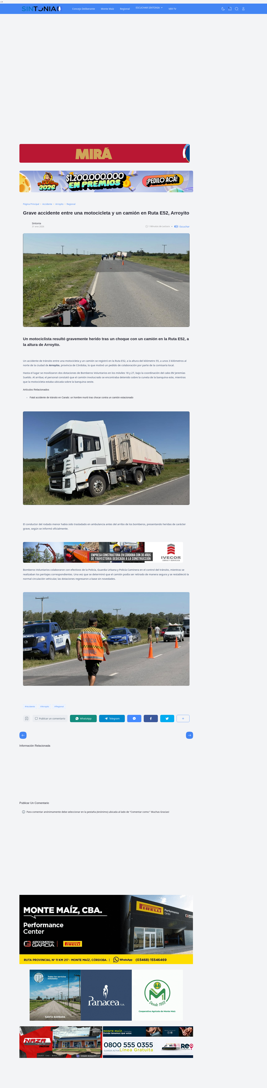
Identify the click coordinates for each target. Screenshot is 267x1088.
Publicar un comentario (50, 718)
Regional (125, 8)
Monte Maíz (107, 8)
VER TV (172, 8)
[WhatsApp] (83, 718)
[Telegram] (112, 718)
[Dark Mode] (223, 9)
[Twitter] (167, 718)
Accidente (30, 706)
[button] (180, 226)
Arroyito (45, 706)
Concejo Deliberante (83, 8)
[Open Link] (243, 9)
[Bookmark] (26, 719)
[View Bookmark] (230, 9)
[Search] (237, 9)
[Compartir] (183, 718)
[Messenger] (134, 718)
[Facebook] (151, 718)
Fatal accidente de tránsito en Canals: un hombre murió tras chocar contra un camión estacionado (81, 397)
